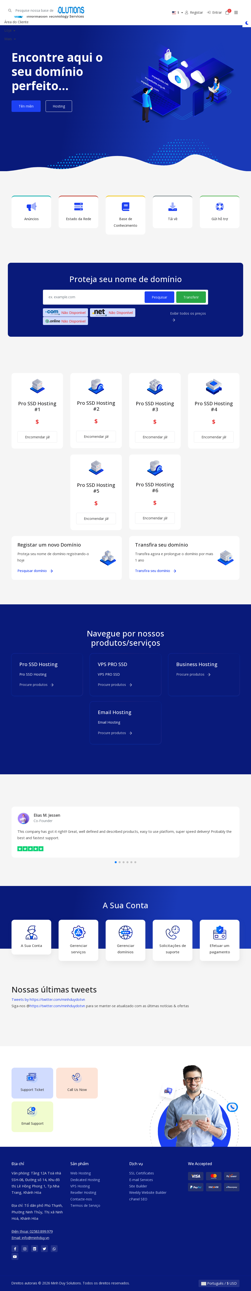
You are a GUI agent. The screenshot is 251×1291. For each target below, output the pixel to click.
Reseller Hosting (83, 1192)
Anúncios (31, 211)
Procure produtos (36, 684)
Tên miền (26, 106)
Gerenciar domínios (125, 940)
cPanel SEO (138, 1199)
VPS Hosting (80, 1186)
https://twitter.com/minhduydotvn (57, 1006)
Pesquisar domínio (35, 570)
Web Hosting (80, 1173)
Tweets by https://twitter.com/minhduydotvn (48, 999)
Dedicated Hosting (85, 1179)
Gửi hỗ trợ (220, 211)
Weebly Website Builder (147, 1192)
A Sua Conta (31, 937)
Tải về (173, 211)
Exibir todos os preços (188, 316)
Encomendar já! (37, 437)
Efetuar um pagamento (220, 940)
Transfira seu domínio (155, 570)
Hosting (59, 106)
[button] (116, 862)
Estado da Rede (78, 211)
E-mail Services (141, 1179)
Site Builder (138, 1186)
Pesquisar (159, 297)
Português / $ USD (219, 1283)
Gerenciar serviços (78, 940)
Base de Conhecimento (125, 215)
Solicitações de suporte (172, 940)
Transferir (191, 297)
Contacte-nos (81, 1199)
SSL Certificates (141, 1173)
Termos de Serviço (85, 1205)
